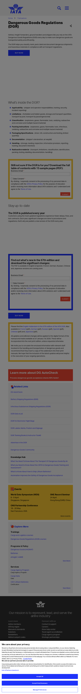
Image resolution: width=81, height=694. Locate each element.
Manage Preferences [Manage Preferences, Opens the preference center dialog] (40, 690)
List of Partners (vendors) (10, 670)
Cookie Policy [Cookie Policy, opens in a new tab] (27, 659)
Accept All (39, 676)
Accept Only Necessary (39, 683)
